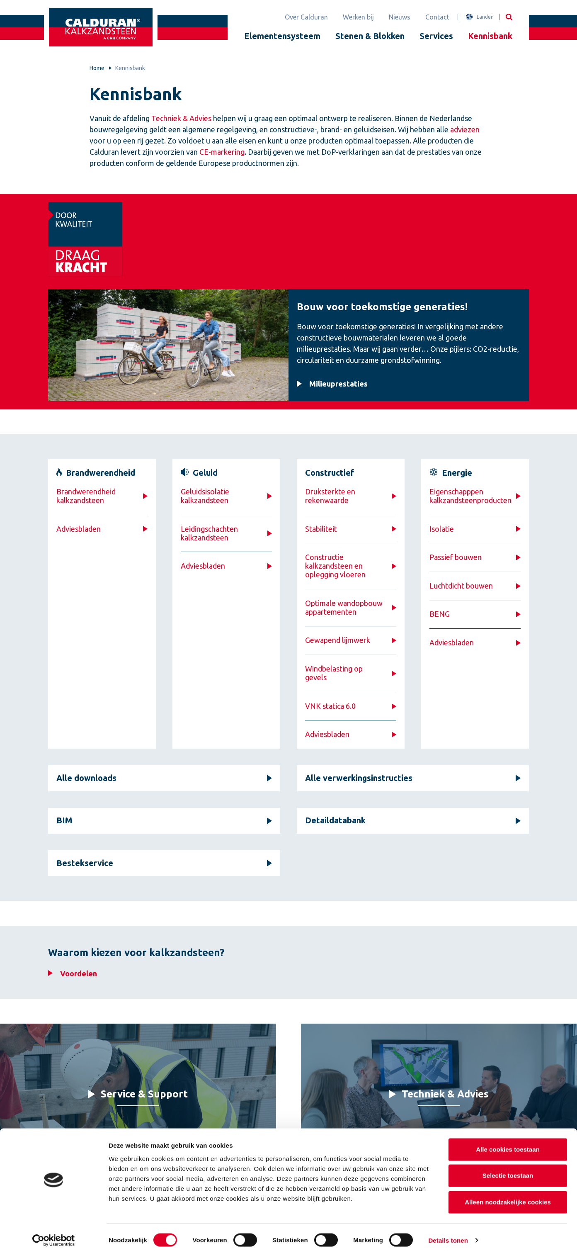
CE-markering (222, 152)
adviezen (465, 129)
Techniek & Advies (181, 118)
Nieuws (399, 17)
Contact (437, 17)
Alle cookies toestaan (507, 1145)
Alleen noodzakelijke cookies (508, 1198)
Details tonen (448, 1236)
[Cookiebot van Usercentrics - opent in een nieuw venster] (53, 1237)
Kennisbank (490, 36)
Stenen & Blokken (370, 36)
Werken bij (358, 17)
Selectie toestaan (507, 1172)
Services (436, 36)
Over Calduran (306, 17)
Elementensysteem (282, 36)
